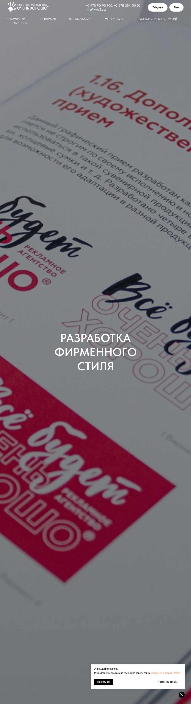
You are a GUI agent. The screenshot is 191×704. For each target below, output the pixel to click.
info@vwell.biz (96, 9)
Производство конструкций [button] (157, 18)
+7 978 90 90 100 (99, 5)
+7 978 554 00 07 (127, 5)
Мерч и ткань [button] (114, 18)
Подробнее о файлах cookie (165, 673)
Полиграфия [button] (47, 18)
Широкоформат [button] (80, 18)
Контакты (20, 22)
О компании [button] (16, 18)
